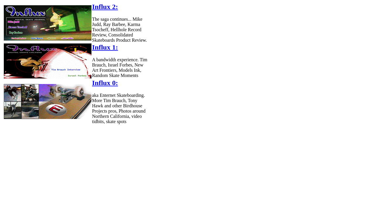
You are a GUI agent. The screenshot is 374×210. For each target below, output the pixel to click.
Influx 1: (105, 47)
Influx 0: (105, 83)
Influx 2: (105, 6)
